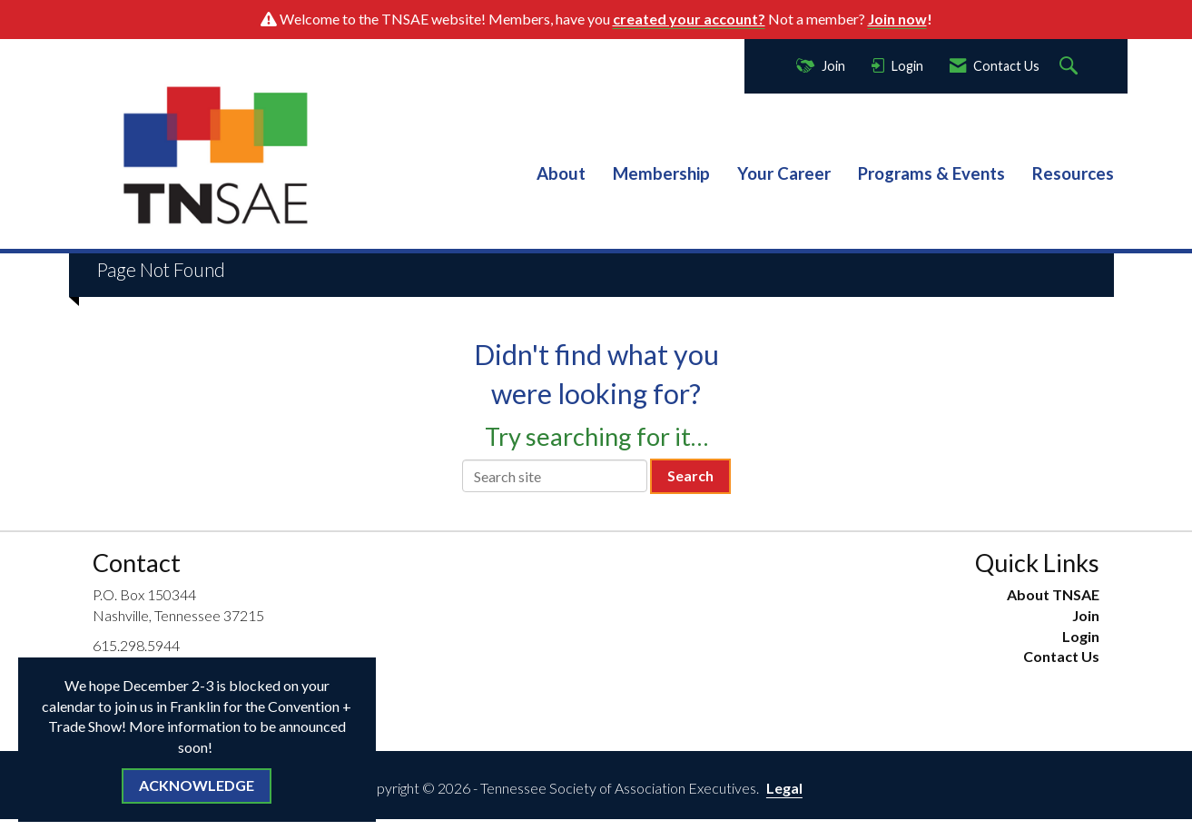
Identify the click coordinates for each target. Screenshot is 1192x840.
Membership (661, 173)
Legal (784, 787)
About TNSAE (1053, 594)
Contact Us (1061, 656)
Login (1080, 636)
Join (1085, 615)
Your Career (784, 173)
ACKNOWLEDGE (196, 785)
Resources (1073, 173)
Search (690, 475)
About (561, 173)
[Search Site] (1070, 66)
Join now (897, 18)
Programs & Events (931, 173)
